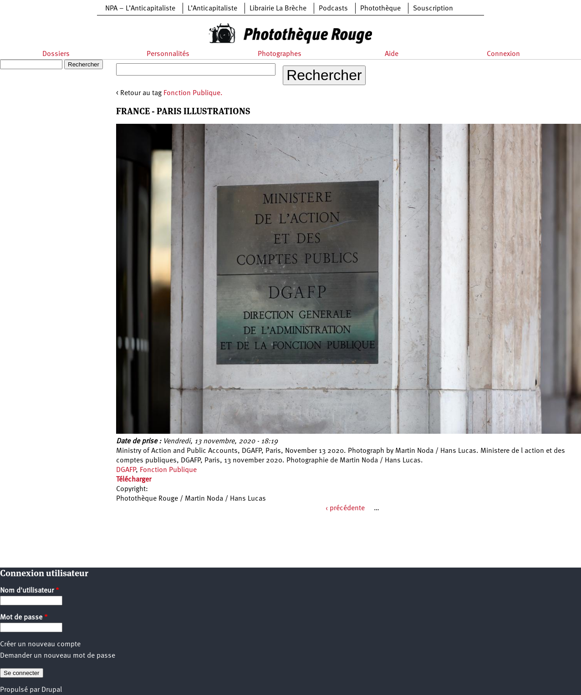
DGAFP (126, 470)
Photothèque (380, 8)
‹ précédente (345, 508)
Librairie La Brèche (278, 8)
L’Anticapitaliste (212, 8)
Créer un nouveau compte (40, 644)
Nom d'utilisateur (29, 590)
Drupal (51, 690)
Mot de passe (24, 617)
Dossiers (56, 54)
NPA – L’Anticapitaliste (140, 8)
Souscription (433, 8)
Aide (391, 54)
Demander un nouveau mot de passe (57, 655)
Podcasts (333, 8)
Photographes (279, 54)
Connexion (503, 54)
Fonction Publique (168, 470)
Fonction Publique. (193, 93)
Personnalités (168, 54)
